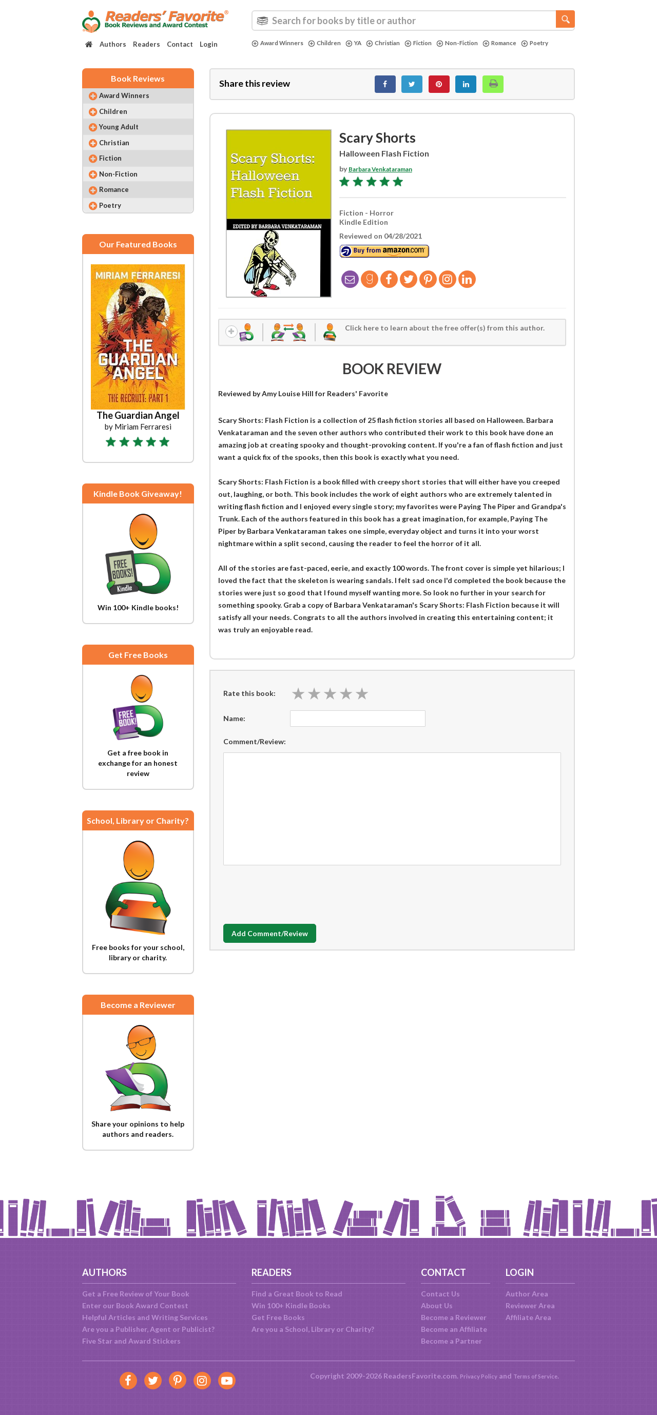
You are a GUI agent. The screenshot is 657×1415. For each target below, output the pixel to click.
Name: (234, 727)
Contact (180, 44)
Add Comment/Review (284, 942)
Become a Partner (451, 1340)
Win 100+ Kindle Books (291, 1305)
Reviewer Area (530, 1305)
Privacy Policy (472, 1375)
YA (365, 43)
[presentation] (301, 901)
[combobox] (413, 20)
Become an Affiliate (454, 1329)
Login (209, 44)
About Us (437, 1305)
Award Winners (281, 43)
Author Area (527, 1293)
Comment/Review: (254, 750)
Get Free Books (278, 1317)
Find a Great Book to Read (297, 1293)
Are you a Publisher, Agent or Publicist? (148, 1329)
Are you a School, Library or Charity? (313, 1329)
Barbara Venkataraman (388, 174)
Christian (397, 43)
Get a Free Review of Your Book (135, 1293)
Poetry (267, 52)
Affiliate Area (528, 1317)
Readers (146, 44)
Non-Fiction (481, 43)
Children (333, 43)
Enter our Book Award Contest (135, 1305)
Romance (529, 43)
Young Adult (126, 138)
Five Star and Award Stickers (131, 1340)
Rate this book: (249, 701)
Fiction (437, 43)
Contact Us (440, 1293)
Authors (113, 44)
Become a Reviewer (454, 1317)
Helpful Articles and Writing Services (145, 1317)
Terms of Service (540, 1375)
